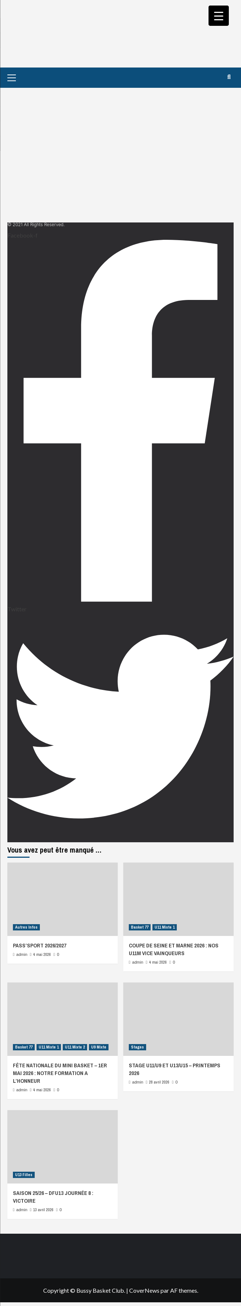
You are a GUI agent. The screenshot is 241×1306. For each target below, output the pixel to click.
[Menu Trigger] (219, 16)
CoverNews (144, 1290)
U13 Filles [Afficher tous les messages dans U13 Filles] (23, 1174)
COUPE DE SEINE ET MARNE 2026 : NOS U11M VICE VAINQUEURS (173, 949)
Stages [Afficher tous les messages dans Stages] (137, 1047)
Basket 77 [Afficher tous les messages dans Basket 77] (139, 927)
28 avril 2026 (159, 1082)
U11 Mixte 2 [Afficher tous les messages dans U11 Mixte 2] (75, 1047)
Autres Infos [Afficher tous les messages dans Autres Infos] (26, 927)
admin (21, 954)
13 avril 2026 (43, 1209)
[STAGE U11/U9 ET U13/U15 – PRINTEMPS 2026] (178, 1019)
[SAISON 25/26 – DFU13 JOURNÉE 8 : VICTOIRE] (62, 1147)
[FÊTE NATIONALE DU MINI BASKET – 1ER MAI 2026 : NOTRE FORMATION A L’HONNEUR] (62, 1019)
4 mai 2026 (42, 954)
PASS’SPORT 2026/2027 (39, 945)
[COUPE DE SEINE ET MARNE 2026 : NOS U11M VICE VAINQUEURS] (178, 899)
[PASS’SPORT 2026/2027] (62, 899)
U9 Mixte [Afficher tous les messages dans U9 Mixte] (98, 1047)
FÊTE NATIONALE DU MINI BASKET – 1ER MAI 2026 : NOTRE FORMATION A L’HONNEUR (60, 1073)
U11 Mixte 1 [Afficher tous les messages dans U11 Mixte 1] (165, 927)
